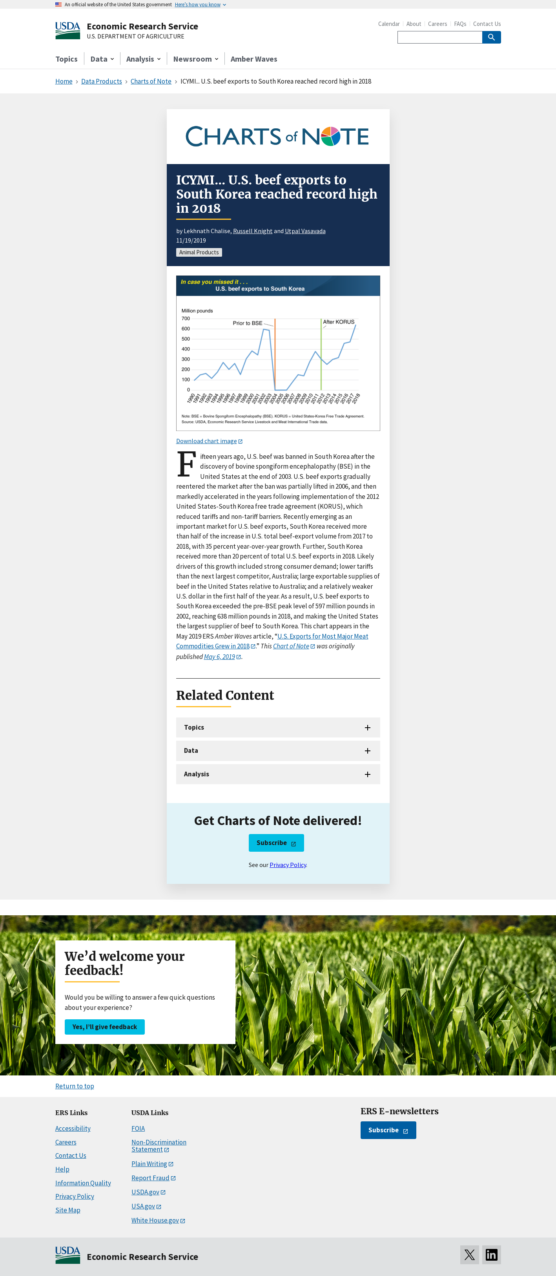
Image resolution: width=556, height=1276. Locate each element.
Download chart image (206, 441)
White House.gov (155, 1220)
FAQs (460, 23)
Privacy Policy (288, 865)
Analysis (196, 774)
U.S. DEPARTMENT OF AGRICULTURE (135, 36)
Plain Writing (149, 1163)
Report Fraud (150, 1178)
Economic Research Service (142, 26)
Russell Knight (253, 231)
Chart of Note (291, 646)
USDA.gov (145, 1192)
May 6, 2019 (219, 656)
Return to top (74, 1086)
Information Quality (83, 1183)
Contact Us (487, 23)
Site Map (67, 1210)
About (414, 23)
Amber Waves (254, 59)
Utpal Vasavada (305, 231)
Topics (66, 59)
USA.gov (143, 1206)
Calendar (389, 23)
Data (191, 750)
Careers (437, 23)
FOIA (138, 1128)
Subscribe (272, 842)
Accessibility (73, 1128)
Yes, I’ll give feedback (105, 1026)
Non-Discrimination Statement (158, 1146)
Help (62, 1169)
